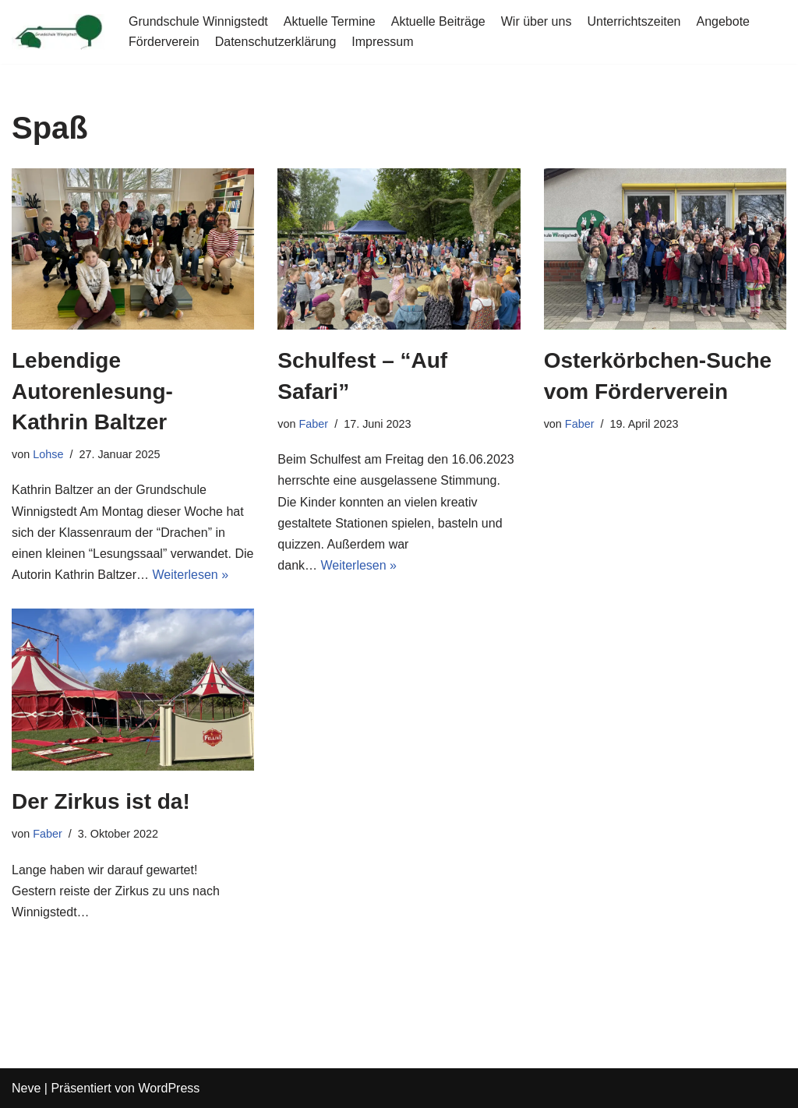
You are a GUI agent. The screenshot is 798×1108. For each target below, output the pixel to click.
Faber (314, 424)
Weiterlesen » (191, 574)
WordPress (169, 1088)
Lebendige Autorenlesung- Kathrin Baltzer (92, 390)
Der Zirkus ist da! (101, 801)
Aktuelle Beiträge (438, 21)
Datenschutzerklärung (276, 41)
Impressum (382, 41)
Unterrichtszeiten (633, 21)
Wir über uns (536, 21)
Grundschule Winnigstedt (198, 21)
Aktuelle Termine (330, 21)
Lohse (48, 454)
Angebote (723, 21)
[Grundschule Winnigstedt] (58, 32)
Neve (26, 1088)
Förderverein (164, 41)
